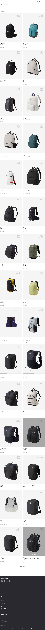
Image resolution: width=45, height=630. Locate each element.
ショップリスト (3, 605)
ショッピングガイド (4, 603)
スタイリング (3, 606)
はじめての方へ (3, 601)
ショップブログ (3, 608)
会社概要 (3, 616)
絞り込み (11, 628)
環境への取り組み (4, 614)
